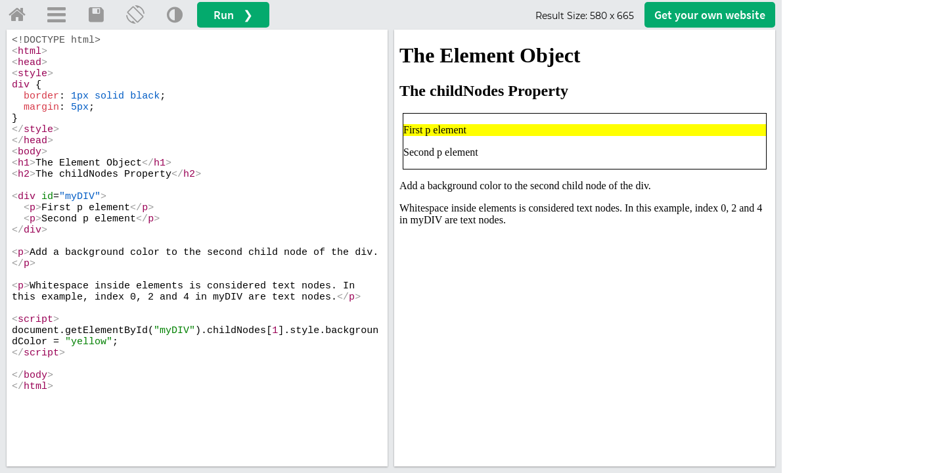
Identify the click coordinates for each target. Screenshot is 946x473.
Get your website (709, 14)
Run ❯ (233, 14)
